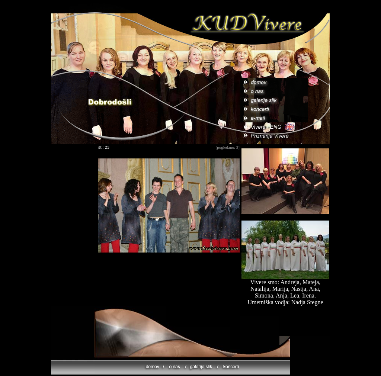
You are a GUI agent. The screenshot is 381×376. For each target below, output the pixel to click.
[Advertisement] (168, 279)
